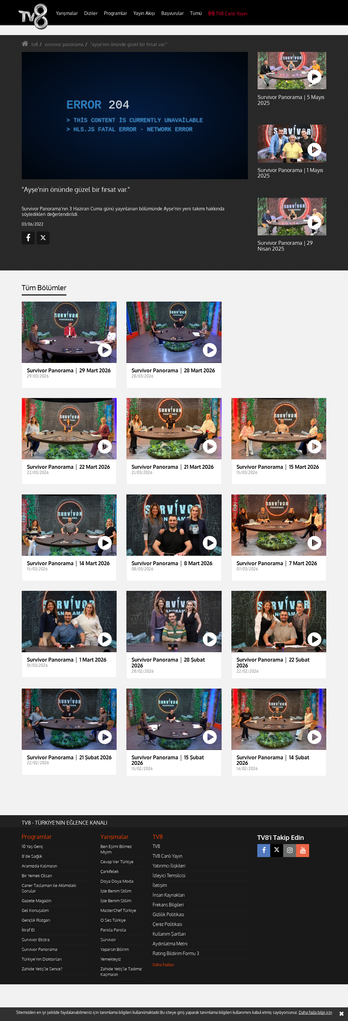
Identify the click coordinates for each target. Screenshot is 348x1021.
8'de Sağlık (32, 856)
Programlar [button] (115, 13)
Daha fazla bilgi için (315, 1012)
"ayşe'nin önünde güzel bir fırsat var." (128, 44)
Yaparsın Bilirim (114, 949)
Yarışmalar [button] (67, 13)
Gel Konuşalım (35, 910)
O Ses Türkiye (113, 920)
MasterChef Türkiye (118, 910)
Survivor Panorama (39, 949)
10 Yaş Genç (32, 846)
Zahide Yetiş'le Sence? (42, 968)
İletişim (160, 885)
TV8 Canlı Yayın (227, 13)
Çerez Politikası (167, 924)
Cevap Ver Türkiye (116, 861)
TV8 (156, 846)
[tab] (44, 289)
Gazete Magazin (36, 900)
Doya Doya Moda (116, 881)
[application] (135, 116)
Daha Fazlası (163, 964)
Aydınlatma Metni (170, 943)
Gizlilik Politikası (168, 914)
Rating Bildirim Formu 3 (176, 953)
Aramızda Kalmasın (39, 865)
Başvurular (172, 13)
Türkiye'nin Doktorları (42, 959)
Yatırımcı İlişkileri (169, 865)
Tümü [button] (196, 13)
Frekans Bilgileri (168, 904)
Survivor (108, 939)
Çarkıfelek (109, 871)
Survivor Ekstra (36, 939)
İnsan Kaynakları (169, 895)
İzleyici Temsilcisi (169, 875)
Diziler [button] (91, 13)
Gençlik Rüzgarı (36, 920)
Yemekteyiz (110, 959)
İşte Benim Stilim (115, 890)
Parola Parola (113, 929)
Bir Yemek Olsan (37, 875)
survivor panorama (64, 44)
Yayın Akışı (144, 13)
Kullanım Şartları (169, 934)
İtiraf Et (28, 929)
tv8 (34, 44)
